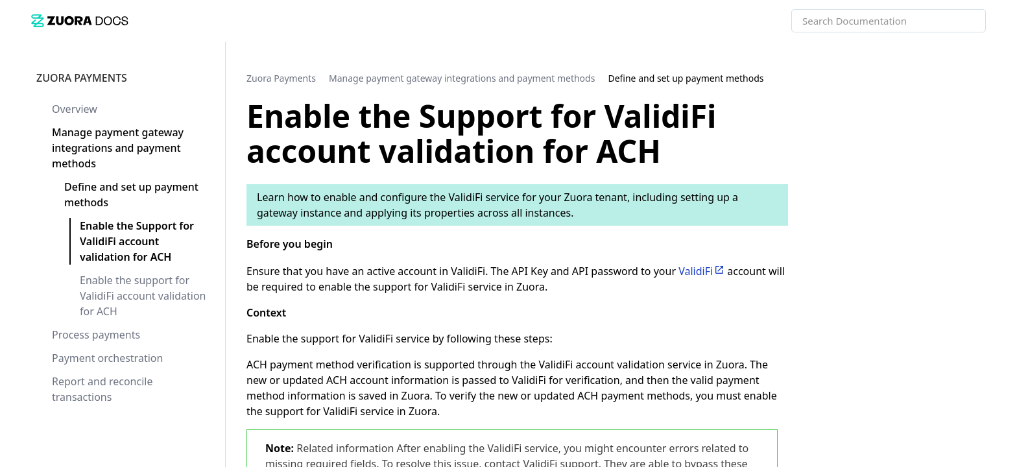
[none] (980, 77)
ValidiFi (695, 271)
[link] (79, 20)
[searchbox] (962, 20)
